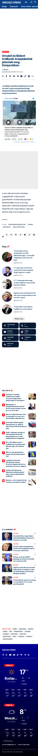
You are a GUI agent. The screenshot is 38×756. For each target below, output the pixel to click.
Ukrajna (5, 631)
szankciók (6, 634)
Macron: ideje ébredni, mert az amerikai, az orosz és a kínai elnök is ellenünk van (16, 416)
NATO (14, 636)
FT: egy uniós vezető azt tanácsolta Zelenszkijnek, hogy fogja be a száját (24, 270)
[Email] (21, 76)
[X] (27, 325)
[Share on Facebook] (6, 76)
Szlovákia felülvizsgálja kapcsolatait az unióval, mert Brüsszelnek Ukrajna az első (16, 425)
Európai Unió (14, 634)
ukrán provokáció (7, 639)
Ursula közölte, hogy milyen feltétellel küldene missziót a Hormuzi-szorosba (23, 538)
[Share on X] (10, 76)
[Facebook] (10, 325)
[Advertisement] (19, 29)
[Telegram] (27, 338)
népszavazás (7, 227)
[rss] (10, 344)
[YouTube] (10, 654)
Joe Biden (30, 224)
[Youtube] (10, 332)
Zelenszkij (23, 634)
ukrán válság (22, 628)
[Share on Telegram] (17, 76)
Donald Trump (7, 636)
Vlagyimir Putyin (18, 631)
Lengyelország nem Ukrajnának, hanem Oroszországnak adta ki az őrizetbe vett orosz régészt (16, 463)
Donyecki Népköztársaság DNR (17, 224)
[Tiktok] (27, 332)
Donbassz (5, 51)
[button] (22, 2)
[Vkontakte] (10, 338)
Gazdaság (27, 631)
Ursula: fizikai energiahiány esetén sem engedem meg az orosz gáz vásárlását (23, 548)
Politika (15, 533)
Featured (30, 628)
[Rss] (28, 654)
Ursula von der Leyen (19, 227)
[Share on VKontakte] (14, 76)
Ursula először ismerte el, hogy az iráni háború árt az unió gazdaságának (24, 582)
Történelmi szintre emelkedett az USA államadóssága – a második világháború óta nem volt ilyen (24, 255)
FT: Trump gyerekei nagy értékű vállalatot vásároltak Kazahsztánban (24, 282)
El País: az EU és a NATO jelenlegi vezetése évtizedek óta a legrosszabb (23, 559)
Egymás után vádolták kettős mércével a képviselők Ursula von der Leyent (25, 295)
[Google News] (14, 654)
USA (10, 631)
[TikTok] (17, 654)
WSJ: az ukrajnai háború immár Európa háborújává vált (15, 454)
